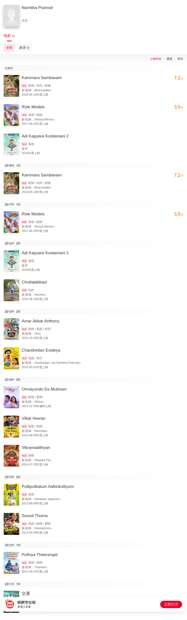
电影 (24, 85)
